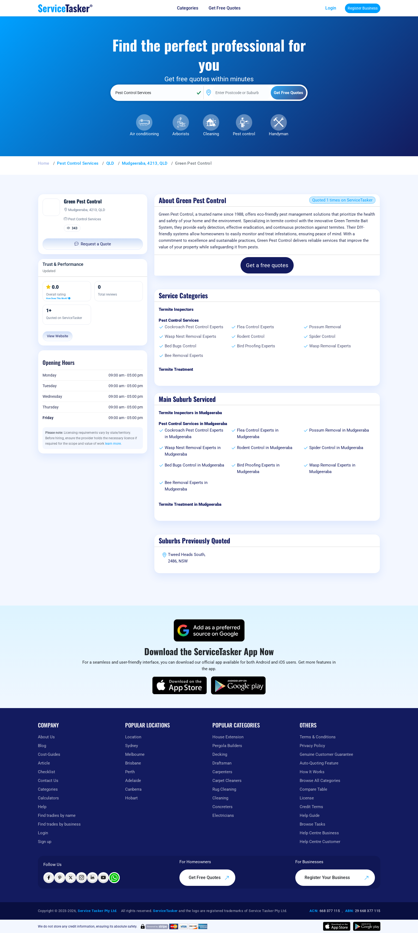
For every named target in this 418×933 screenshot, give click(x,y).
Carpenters (222, 771)
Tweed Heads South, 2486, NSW (186, 558)
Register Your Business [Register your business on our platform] (337, 877)
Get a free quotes (267, 265)
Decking (219, 754)
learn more (113, 444)
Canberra (133, 789)
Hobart (131, 798)
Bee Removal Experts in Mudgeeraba (186, 486)
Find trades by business (59, 824)
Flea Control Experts (255, 326)
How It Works (312, 771)
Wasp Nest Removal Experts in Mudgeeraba (193, 451)
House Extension (227, 737)
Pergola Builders (227, 745)
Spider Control (322, 336)
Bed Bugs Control (180, 346)
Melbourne (135, 754)
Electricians (223, 815)
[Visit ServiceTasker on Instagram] (81, 877)
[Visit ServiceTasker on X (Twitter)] (70, 877)
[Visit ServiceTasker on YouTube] (103, 877)
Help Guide (310, 815)
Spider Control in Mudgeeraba (336, 447)
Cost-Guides (49, 754)
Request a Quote (92, 244)
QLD (110, 163)
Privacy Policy (312, 745)
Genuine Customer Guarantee (326, 754)
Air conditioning (144, 133)
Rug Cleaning (224, 789)
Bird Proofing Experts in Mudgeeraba (258, 468)
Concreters (222, 806)
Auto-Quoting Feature (319, 763)
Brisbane (133, 763)
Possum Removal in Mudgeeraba (339, 430)
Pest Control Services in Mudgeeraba (193, 423)
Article (44, 763)
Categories (48, 789)
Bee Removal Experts (184, 355)
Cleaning (211, 133)
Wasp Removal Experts (330, 346)
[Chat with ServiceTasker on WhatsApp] (114, 877)
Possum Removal (325, 326)
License (307, 798)
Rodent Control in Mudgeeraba (264, 447)
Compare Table (313, 789)
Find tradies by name (57, 815)
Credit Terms (311, 806)
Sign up (44, 841)
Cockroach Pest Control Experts (194, 326)
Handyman (278, 133)
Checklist (46, 771)
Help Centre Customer (320, 841)
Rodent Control (250, 336)
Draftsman (221, 763)
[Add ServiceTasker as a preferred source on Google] (209, 630)
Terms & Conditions (318, 737)
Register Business (363, 8)
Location (133, 737)
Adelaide (133, 780)
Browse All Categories (320, 780)
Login (330, 8)
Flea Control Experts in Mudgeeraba (257, 433)
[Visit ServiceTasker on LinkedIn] (92, 877)
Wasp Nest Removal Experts (190, 336)
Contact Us (48, 780)
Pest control (244, 133)
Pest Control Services (77, 163)
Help (42, 806)
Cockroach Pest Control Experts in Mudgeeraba (194, 433)
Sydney (131, 745)
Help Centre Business (319, 832)
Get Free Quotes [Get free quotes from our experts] (224, 8)
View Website (57, 336)
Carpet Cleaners (227, 780)
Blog (42, 745)
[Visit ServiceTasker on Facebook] (48, 877)
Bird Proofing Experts (256, 346)
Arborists (180, 133)
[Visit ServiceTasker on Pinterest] (59, 877)
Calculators (48, 798)
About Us (46, 737)
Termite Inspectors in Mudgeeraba (190, 412)
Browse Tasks (312, 824)
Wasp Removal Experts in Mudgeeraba (332, 468)
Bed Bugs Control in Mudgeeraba (194, 465)
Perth (130, 771)
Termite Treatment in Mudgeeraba (190, 504)
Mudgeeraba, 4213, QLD (144, 163)
